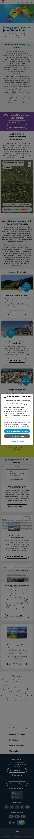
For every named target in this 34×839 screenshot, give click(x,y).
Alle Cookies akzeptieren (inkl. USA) (17, 431)
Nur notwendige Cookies (17, 436)
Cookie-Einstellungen (17, 441)
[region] (17, 419)
